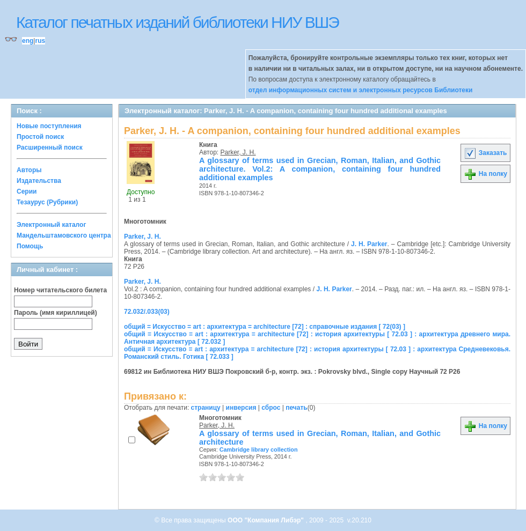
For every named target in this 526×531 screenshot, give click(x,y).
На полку (485, 174)
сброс (270, 407)
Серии (26, 191)
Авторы (29, 170)
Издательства (39, 181)
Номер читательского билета (60, 290)
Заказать (485, 153)
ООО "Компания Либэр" (266, 520)
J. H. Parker (369, 244)
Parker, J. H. (238, 152)
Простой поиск (40, 137)
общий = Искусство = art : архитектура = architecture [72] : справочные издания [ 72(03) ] (264, 326)
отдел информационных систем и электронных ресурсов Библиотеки (361, 90)
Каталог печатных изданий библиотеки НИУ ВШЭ (177, 22)
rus (40, 41)
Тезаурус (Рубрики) (47, 202)
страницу (206, 407)
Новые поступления (49, 126)
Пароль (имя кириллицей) (55, 312)
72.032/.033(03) (147, 311)
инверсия (241, 407)
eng (27, 41)
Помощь (30, 246)
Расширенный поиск (50, 147)
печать (297, 407)
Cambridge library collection (259, 449)
